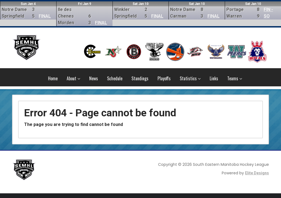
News (93, 78)
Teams (234, 78)
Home (53, 78)
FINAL (45, 16)
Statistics (190, 78)
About (73, 78)
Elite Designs (257, 173)
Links (214, 78)
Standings (139, 78)
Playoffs (164, 78)
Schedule (114, 78)
